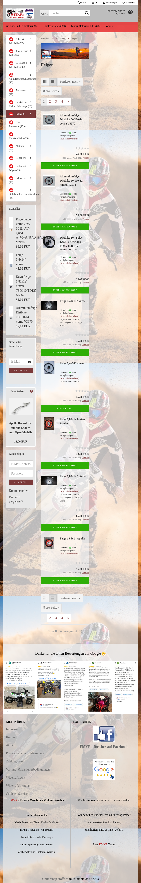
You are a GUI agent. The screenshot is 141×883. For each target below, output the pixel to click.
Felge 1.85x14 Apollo (72, 538)
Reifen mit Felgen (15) (18, 168)
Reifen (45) (18, 158)
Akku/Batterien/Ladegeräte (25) (22, 78)
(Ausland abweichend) (69, 138)
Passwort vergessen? (16, 499)
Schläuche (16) (17, 180)
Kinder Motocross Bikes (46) (86, 26)
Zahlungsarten (15, 761)
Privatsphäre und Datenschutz (25, 753)
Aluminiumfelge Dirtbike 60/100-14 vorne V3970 (71, 119)
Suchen (82, 2)
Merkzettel (129, 2)
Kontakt (11, 737)
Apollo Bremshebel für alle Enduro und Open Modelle (20, 428)
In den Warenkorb (65, 165)
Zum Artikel (65, 408)
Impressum (13, 729)
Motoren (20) (17, 148)
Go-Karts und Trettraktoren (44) (22, 26)
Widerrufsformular (18, 785)
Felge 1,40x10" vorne (73, 300)
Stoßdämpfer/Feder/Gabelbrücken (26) (22, 193)
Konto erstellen (18, 491)
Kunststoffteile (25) (19, 136)
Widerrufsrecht (15, 777)
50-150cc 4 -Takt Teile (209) (18, 64)
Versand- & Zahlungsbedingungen (28, 769)
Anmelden (20, 370)
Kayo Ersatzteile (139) (17, 124)
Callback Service (17, 794)
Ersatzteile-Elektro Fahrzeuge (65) (20, 104)
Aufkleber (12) (17, 92)
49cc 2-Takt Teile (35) (18, 53)
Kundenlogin (110, 2)
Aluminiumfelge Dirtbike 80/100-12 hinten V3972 (71, 180)
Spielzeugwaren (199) (55, 26)
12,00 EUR (20, 441)
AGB (9, 745)
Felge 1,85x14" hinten (73, 476)
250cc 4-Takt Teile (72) (17, 41)
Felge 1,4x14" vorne (72, 363)
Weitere (109, 26)
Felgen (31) (18, 114)
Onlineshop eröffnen (55, 879)
